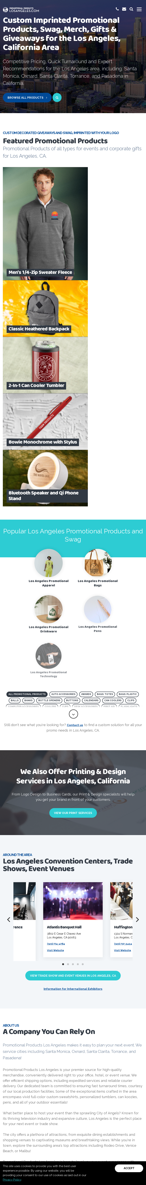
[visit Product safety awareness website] (73, 979)
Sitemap (45, 1154)
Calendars (91, 474)
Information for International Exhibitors (73, 766)
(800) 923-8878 (46, 1106)
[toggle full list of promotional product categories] (73, 491)
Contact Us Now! (72, 1066)
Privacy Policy (12, 1179)
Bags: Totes (105, 468)
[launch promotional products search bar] (131, 9)
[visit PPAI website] (20, 979)
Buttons (72, 474)
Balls (15, 474)
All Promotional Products (27, 468)
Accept (129, 1168)
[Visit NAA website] (126, 979)
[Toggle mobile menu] (139, 9)
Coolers (50, 480)
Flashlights (129, 480)
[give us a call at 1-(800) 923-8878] (116, 9)
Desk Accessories (86, 480)
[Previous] (9, 697)
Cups (65, 480)
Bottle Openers (49, 474)
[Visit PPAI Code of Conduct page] (99, 979)
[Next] (137, 697)
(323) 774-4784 (58, 721)
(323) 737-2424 (125, 721)
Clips (130, 474)
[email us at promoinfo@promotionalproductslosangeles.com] (123, 9)
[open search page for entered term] (57, 97)
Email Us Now (96, 1106)
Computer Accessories (23, 480)
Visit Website (57, 727)
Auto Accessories (63, 468)
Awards (86, 468)
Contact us (75, 502)
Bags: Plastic (128, 468)
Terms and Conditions (91, 1154)
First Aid (109, 480)
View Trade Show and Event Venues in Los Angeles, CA (73, 753)
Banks (28, 474)
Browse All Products (27, 97)
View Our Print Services (73, 590)
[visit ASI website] (46, 979)
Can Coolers (112, 474)
